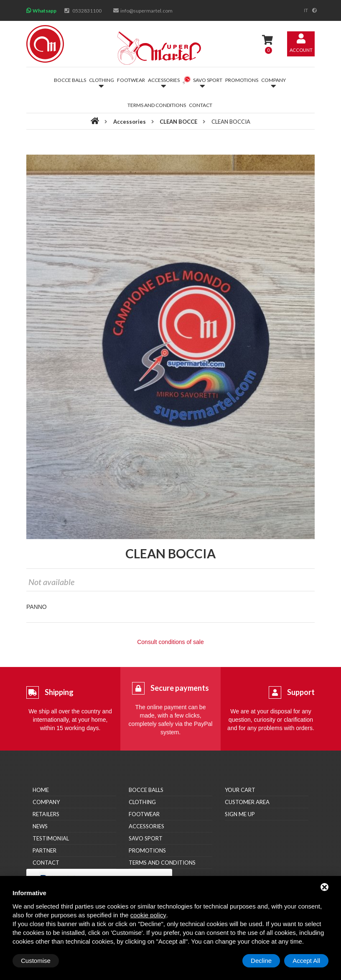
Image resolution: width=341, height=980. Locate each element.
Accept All (306, 960)
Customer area (247, 802)
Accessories (129, 121)
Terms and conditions (156, 105)
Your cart (240, 790)
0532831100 (87, 11)
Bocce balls (70, 80)
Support (301, 692)
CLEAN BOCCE (178, 121)
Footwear (131, 80)
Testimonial (51, 838)
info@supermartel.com (146, 11)
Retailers (46, 814)
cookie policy (148, 915)
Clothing (142, 802)
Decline (261, 960)
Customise (36, 960)
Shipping (59, 692)
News (40, 826)
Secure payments (179, 687)
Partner (44, 850)
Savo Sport (146, 838)
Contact (200, 105)
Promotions (241, 80)
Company (46, 802)
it (306, 10)
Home (41, 790)
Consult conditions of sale (170, 642)
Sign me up (240, 814)
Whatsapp (44, 11)
